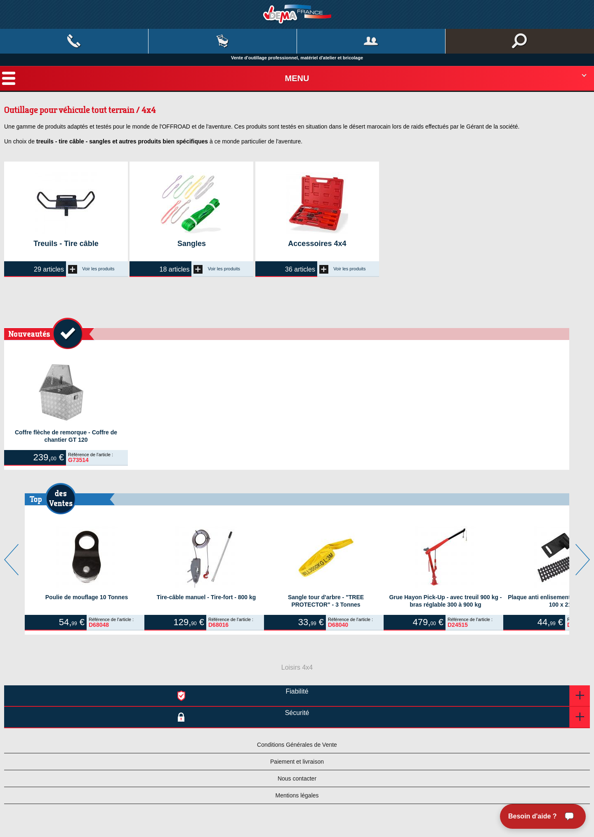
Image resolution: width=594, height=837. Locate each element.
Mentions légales (296, 795)
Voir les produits (91, 268)
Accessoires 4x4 (317, 243)
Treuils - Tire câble (66, 243)
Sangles (191, 243)
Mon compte (371, 41)
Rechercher (520, 41)
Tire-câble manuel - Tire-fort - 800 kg (206, 597)
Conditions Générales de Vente (297, 744)
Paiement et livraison (297, 761)
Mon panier (222, 41)
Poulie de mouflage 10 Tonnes (86, 597)
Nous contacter (297, 778)
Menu (297, 78)
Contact (74, 41)
